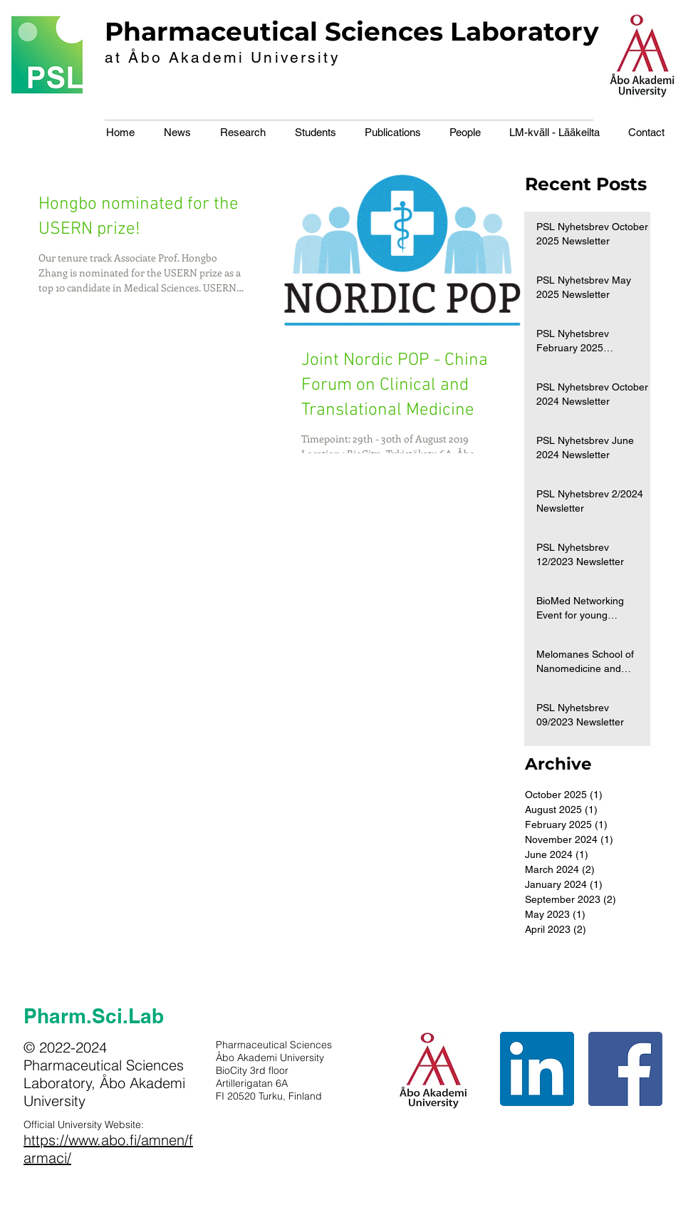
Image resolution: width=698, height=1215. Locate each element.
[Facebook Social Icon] (625, 1069)
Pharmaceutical (211, 31)
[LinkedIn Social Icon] (537, 1069)
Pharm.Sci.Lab (94, 1016)
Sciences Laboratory (462, 31)
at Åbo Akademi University (222, 57)
